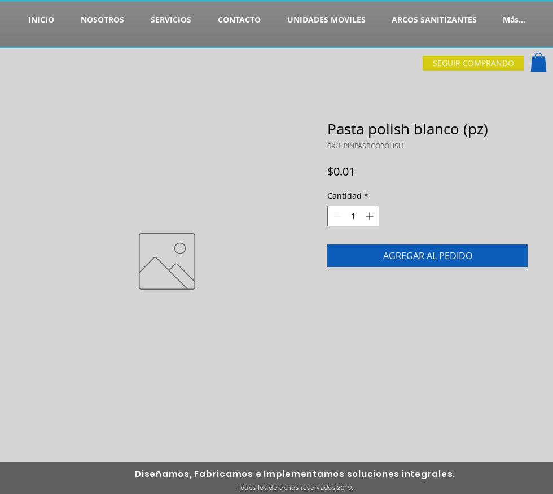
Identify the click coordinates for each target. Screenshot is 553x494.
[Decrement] (336, 216)
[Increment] (370, 216)
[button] (538, 62)
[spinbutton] (353, 216)
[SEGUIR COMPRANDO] (473, 63)
